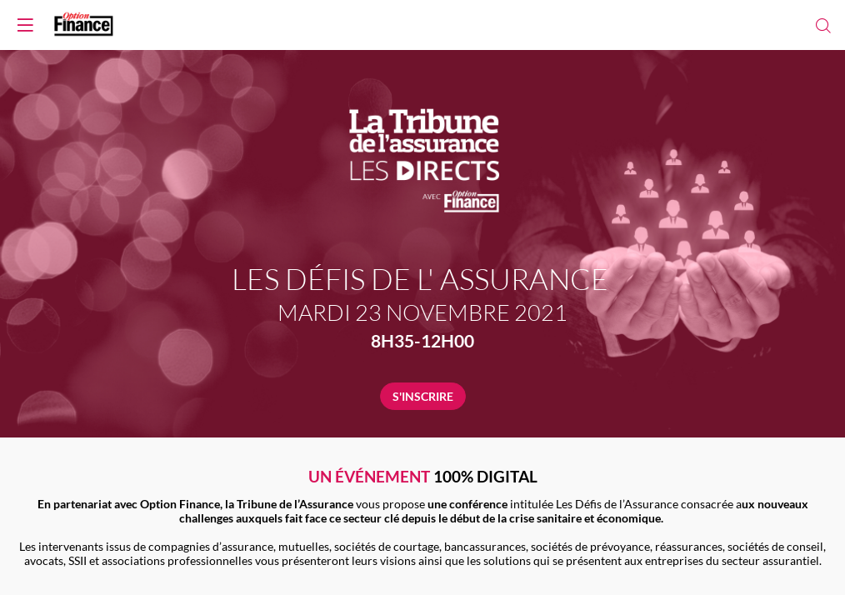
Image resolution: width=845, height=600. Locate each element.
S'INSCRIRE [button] (422, 396)
